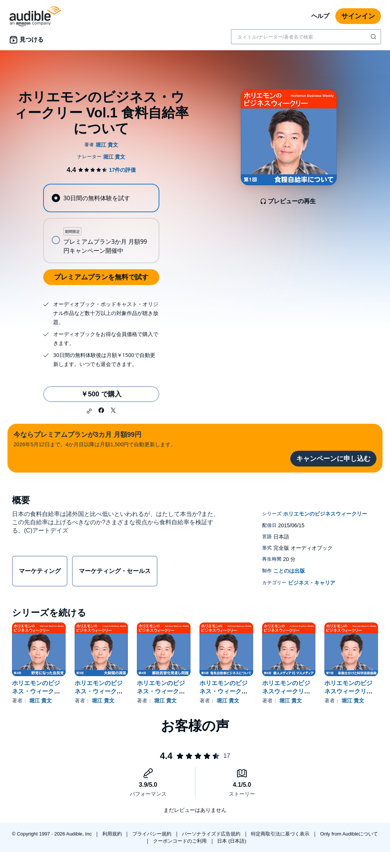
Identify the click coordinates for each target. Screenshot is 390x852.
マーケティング (40, 571)
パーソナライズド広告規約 (212, 834)
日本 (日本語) (231, 841)
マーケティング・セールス (115, 571)
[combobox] (306, 36)
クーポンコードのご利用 (180, 841)
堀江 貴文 (40, 701)
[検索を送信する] (374, 36)
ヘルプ (320, 16)
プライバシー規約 (152, 834)
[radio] (101, 198)
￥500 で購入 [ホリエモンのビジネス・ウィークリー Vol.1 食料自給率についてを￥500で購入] (101, 394)
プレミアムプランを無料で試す (101, 277)
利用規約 (112, 834)
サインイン (358, 16)
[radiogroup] (101, 223)
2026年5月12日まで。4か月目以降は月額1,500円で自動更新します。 (95, 438)
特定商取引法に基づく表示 (281, 834)
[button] (89, 411)
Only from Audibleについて (349, 834)
